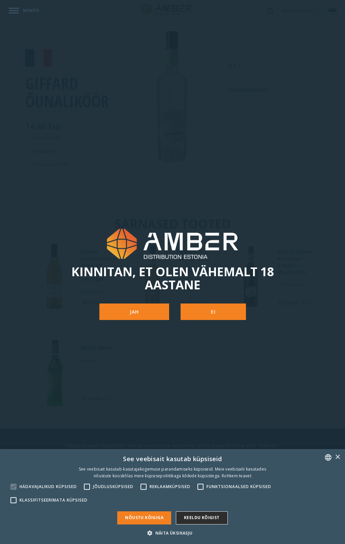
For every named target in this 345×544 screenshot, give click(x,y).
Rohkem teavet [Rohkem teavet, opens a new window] (236, 476)
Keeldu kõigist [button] (202, 517)
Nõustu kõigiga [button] (144, 517)
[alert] (172, 496)
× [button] (337, 457)
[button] (172, 533)
